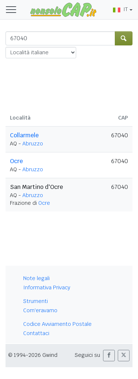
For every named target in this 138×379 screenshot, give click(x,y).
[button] (109, 355)
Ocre (16, 161)
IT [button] (120, 9)
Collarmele (24, 135)
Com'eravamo (40, 310)
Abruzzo (32, 143)
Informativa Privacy (46, 287)
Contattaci (36, 333)
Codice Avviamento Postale (57, 324)
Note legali (36, 278)
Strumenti (35, 301)
